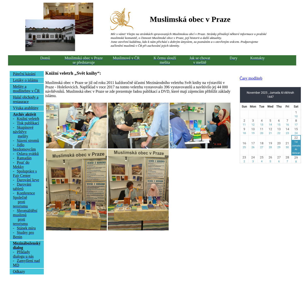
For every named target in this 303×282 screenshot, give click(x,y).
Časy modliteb (251, 78)
